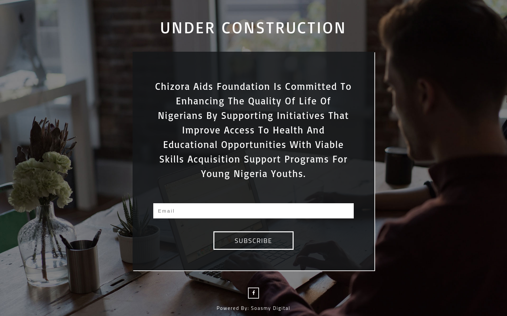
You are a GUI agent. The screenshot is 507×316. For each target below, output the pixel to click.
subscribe (253, 241)
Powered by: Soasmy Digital (253, 308)
